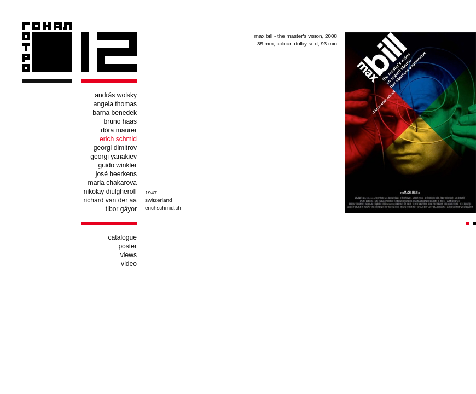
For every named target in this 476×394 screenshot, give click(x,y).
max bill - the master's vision (288, 36)
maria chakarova (112, 183)
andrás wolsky (116, 95)
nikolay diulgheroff (110, 191)
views (128, 255)
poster (127, 246)
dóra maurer (119, 130)
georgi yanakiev (113, 156)
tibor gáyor (121, 209)
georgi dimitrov (115, 148)
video (129, 264)
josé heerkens (116, 174)
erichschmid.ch (163, 208)
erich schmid (118, 139)
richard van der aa (110, 200)
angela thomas (115, 104)
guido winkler (117, 165)
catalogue (122, 237)
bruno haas (120, 121)
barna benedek (114, 113)
